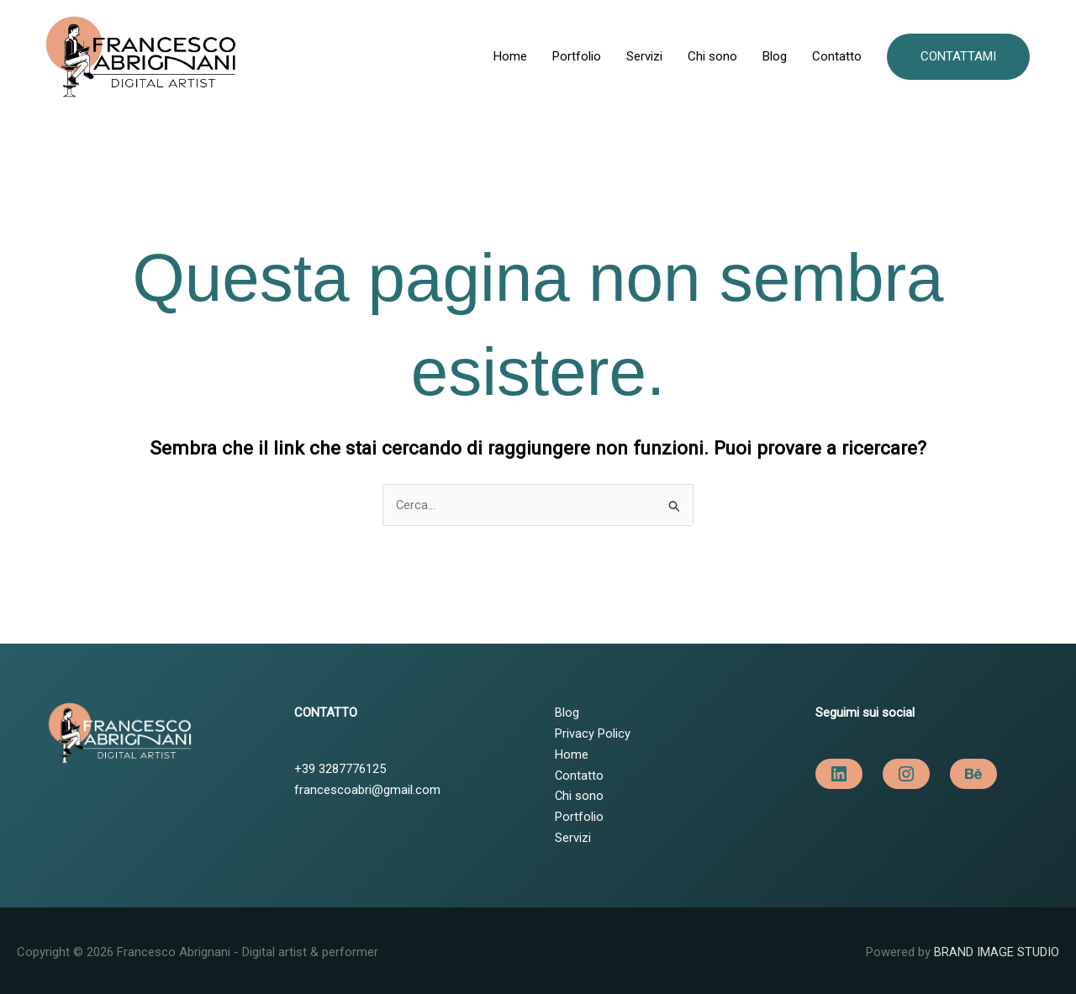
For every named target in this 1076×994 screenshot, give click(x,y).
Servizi (644, 54)
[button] (958, 54)
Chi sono (712, 54)
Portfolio (576, 54)
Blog (774, 54)
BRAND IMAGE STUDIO (996, 947)
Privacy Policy (592, 730)
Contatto (837, 54)
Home (510, 54)
